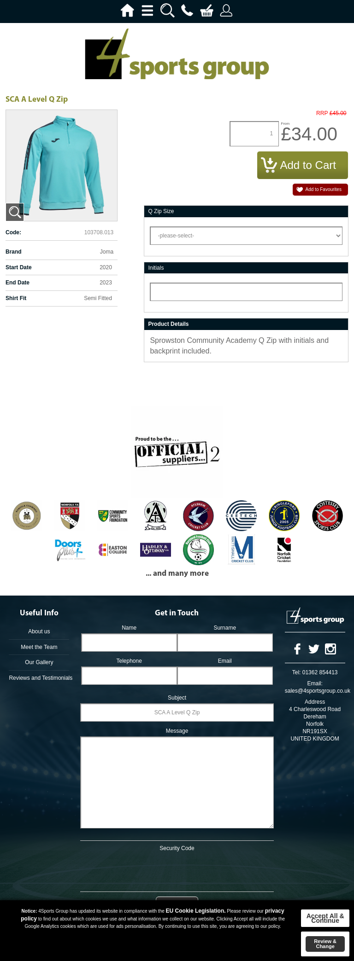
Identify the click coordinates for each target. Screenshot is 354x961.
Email (225, 661)
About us (39, 631)
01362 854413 (320, 672)
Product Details (168, 324)
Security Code (176, 848)
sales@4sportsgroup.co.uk (317, 691)
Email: (314, 683)
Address (315, 702)
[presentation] (177, 870)
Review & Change (325, 943)
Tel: (296, 672)
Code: (13, 232)
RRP (322, 113)
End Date (18, 282)
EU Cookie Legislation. (196, 911)
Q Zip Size (161, 211)
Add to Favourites (324, 189)
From (285, 124)
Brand (14, 252)
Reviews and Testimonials (39, 678)
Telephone (129, 661)
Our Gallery (39, 662)
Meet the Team (39, 647)
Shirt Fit (16, 298)
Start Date (19, 267)
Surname (224, 628)
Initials (156, 268)
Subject (177, 698)
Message (177, 731)
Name (129, 628)
